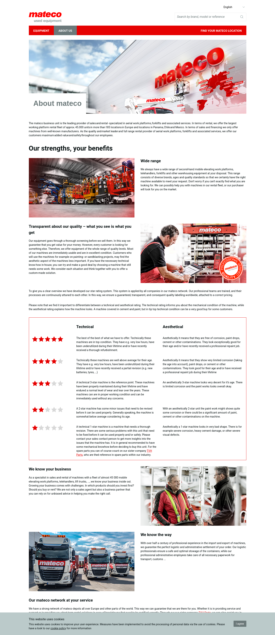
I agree (240, 623)
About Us (65, 30)
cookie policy (58, 628)
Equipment (41, 30)
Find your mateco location (221, 30)
